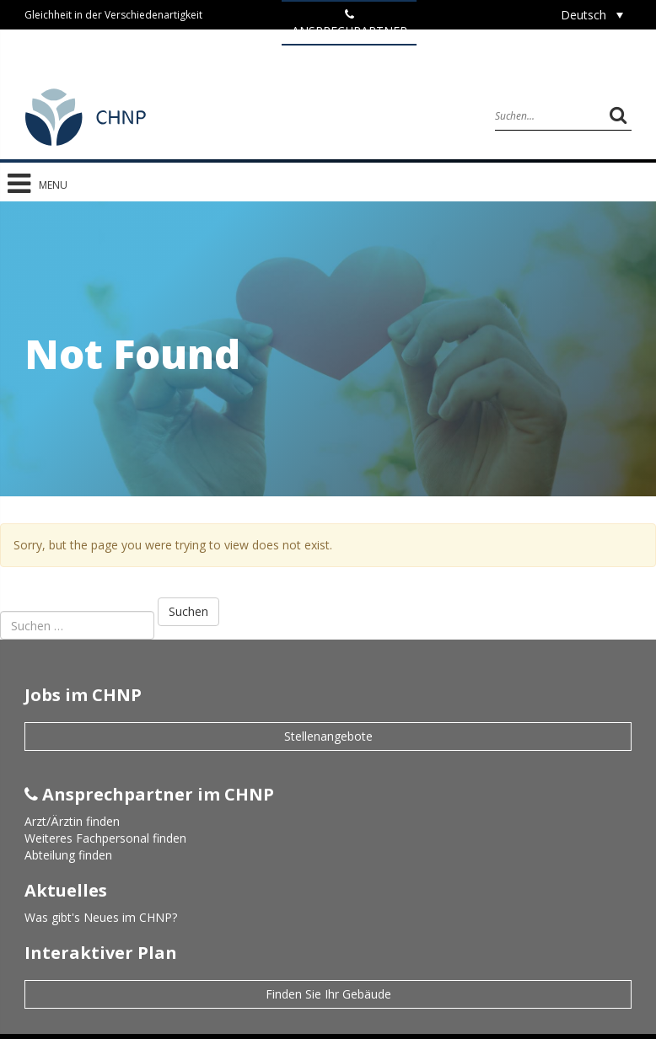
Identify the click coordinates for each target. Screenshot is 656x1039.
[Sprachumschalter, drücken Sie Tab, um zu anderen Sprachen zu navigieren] (592, 14)
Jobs (349, 58)
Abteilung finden (68, 855)
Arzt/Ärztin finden (72, 821)
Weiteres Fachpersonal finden (105, 838)
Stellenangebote (328, 736)
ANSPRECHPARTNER (349, 23)
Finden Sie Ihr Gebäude (328, 994)
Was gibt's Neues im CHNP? (100, 917)
